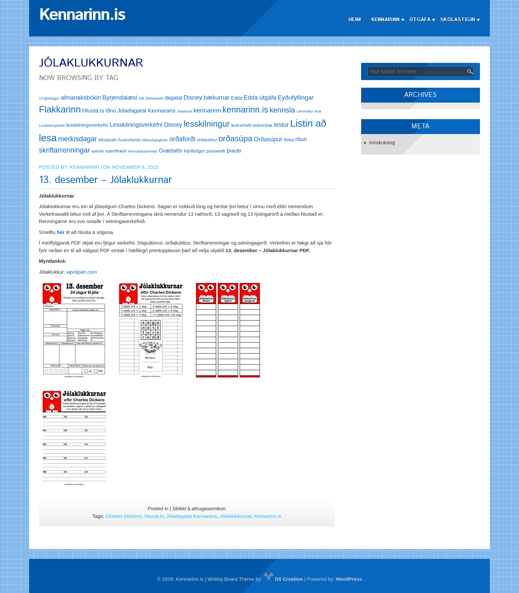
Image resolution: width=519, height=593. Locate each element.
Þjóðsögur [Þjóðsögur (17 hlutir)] (194, 151)
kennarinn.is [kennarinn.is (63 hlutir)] (245, 109)
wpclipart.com (82, 272)
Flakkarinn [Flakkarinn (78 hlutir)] (60, 109)
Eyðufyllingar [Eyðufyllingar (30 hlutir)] (296, 97)
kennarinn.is (267, 516)
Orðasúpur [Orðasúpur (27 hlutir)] (268, 139)
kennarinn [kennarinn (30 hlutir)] (207, 110)
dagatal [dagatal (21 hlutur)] (173, 98)
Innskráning (382, 142)
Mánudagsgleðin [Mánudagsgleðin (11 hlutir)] (155, 140)
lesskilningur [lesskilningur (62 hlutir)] (206, 123)
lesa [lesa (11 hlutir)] (317, 111)
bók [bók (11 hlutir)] (141, 98)
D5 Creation (283, 579)
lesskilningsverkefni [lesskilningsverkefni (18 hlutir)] (87, 125)
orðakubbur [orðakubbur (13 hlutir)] (207, 140)
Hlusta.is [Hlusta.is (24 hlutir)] (93, 110)
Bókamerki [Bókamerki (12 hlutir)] (154, 98)
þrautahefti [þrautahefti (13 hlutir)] (216, 151)
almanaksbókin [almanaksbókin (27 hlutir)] (81, 97)
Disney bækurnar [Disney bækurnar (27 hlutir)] (206, 97)
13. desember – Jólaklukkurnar (105, 180)
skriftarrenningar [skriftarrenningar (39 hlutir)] (64, 150)
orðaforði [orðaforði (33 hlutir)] (182, 139)
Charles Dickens (124, 516)
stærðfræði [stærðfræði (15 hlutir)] (115, 151)
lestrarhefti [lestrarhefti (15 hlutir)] (241, 125)
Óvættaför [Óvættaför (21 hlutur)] (170, 151)
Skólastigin (457, 19)
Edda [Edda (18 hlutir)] (236, 98)
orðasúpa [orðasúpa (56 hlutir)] (235, 138)
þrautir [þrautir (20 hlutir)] (234, 151)
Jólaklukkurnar (236, 516)
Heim (355, 19)
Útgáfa (419, 19)
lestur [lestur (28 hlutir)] (281, 124)
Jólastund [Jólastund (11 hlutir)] (184, 111)
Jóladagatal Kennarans (191, 516)
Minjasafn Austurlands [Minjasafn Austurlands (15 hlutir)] (119, 139)
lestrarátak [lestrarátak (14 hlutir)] (262, 125)
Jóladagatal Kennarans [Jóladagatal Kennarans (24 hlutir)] (146, 110)
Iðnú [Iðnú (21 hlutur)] (111, 111)
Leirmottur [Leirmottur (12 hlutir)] (305, 111)
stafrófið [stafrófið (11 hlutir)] (97, 151)
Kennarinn (385, 19)
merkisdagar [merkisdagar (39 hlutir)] (77, 139)
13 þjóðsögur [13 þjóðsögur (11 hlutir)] (49, 98)
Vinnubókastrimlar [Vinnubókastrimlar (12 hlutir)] (143, 151)
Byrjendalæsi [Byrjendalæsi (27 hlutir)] (119, 97)
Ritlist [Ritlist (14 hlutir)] (289, 139)
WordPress (349, 579)
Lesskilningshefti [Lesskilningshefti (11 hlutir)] (52, 125)
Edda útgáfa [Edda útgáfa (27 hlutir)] (260, 97)
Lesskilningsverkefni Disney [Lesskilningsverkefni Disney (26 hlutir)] (146, 124)
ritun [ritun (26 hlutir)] (301, 139)
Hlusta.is (154, 516)
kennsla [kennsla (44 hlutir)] (282, 110)
